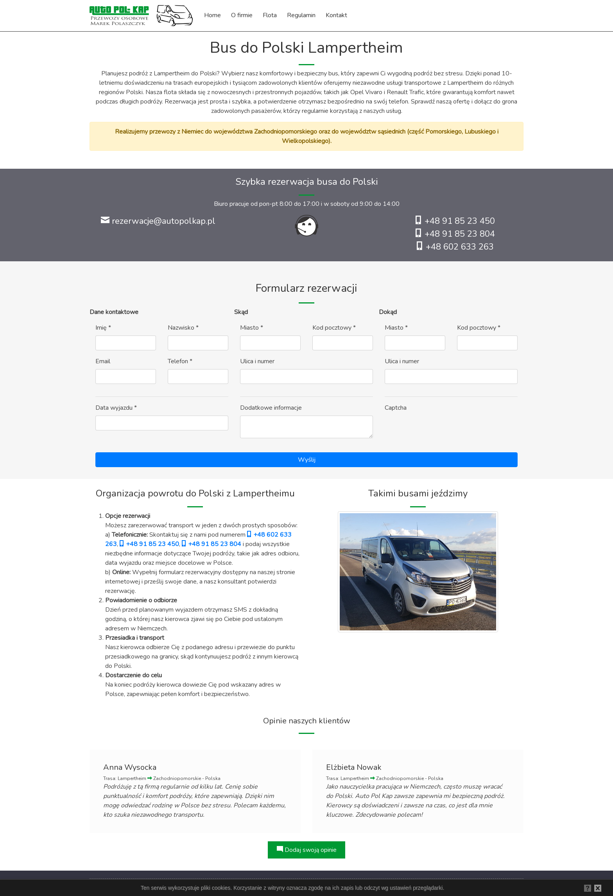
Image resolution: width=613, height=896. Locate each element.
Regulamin (301, 15)
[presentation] (444, 431)
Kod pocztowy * (334, 327)
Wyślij (306, 459)
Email (102, 361)
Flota (270, 15)
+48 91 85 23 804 (455, 234)
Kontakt (336, 15)
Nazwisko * (183, 327)
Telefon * (180, 361)
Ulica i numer (257, 361)
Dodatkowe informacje (271, 407)
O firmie (242, 15)
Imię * (103, 327)
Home (212, 15)
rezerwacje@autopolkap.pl (158, 221)
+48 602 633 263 (455, 247)
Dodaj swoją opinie (307, 850)
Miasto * (251, 327)
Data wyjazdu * (116, 407)
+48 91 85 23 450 (455, 221)
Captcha (396, 407)
